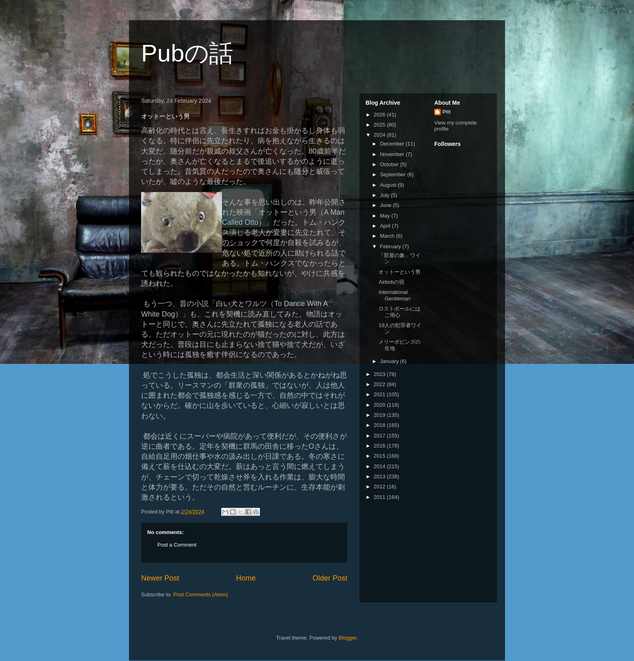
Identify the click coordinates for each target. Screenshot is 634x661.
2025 (380, 125)
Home (246, 578)
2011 (380, 497)
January (390, 361)
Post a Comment (177, 545)
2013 (380, 476)
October (390, 164)
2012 (380, 487)
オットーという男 (399, 272)
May (385, 216)
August (389, 185)
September (393, 174)
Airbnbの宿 (391, 282)
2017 (380, 436)
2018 (380, 425)
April (386, 226)
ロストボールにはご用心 (399, 312)
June (386, 205)
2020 (380, 405)
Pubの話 (187, 53)
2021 (380, 394)
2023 (380, 374)
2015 (380, 456)
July (385, 195)
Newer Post (160, 578)
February (391, 246)
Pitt (446, 112)
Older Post (330, 578)
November (393, 154)
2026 (380, 115)
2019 (380, 415)
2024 (380, 135)
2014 (380, 466)
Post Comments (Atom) (200, 594)
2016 (380, 446)
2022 (380, 384)
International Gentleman (394, 295)
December (393, 144)
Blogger (348, 638)
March (388, 236)
